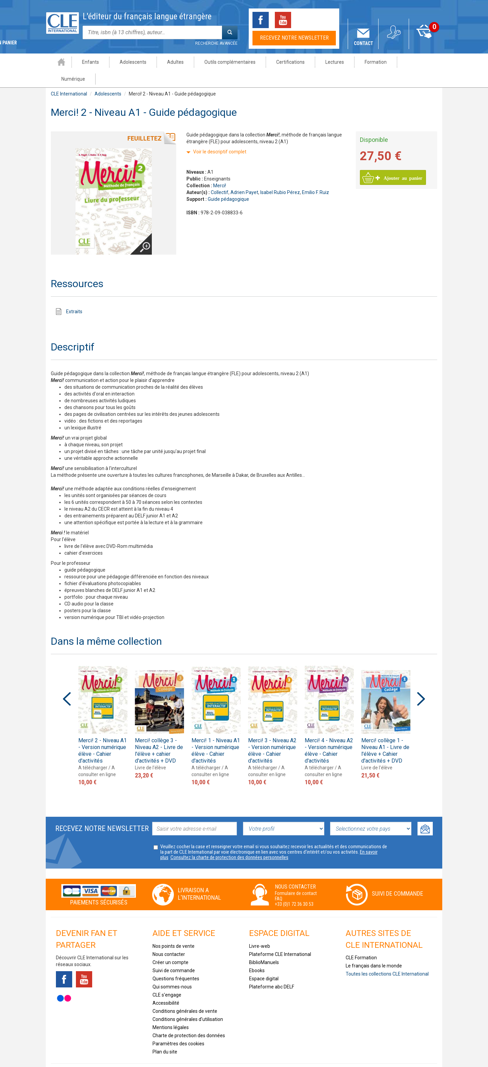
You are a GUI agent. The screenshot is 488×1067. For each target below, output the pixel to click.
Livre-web (259, 929)
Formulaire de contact (296, 876)
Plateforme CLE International (280, 937)
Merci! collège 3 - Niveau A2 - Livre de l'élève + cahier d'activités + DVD (159, 733)
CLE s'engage (166, 978)
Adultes (170, 62)
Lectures (329, 62)
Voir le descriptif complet (219, 134)
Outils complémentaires (224, 62)
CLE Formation (361, 940)
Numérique (414, 62)
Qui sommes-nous (172, 970)
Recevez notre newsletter (294, 38)
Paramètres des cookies (178, 1026)
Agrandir (139, 219)
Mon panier (424, 43)
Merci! (219, 168)
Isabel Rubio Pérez (280, 175)
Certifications (285, 62)
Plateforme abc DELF (271, 970)
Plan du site (164, 1035)
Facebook (260, 20)
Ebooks (257, 953)
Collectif (219, 175)
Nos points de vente (173, 929)
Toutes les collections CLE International (387, 957)
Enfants (85, 62)
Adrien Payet (244, 175)
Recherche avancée (216, 43)
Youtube (283, 20)
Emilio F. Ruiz (315, 175)
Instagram (328, 20)
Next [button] (421, 682)
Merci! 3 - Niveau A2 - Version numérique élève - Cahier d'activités (272, 733)
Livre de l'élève (150, 750)
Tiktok (305, 20)
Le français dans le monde (374, 949)
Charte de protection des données (188, 1018)
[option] (103, 708)
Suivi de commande (397, 876)
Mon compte (394, 43)
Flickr (64, 981)
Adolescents (127, 62)
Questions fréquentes (175, 961)
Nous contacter (168, 937)
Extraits (74, 294)
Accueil (56, 62)
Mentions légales (170, 1010)
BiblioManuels (264, 945)
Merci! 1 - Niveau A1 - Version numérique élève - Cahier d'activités (215, 733)
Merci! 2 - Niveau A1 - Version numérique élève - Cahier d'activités (102, 733)
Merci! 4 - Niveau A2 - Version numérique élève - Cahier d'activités (329, 733)
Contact (363, 43)
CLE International (69, 77)
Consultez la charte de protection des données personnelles (229, 840)
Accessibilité (165, 986)
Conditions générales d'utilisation (187, 1002)
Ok (425, 811)
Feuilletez (144, 121)
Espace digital (264, 961)
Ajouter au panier (399, 160)
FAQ (278, 881)
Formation (370, 62)
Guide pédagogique (228, 182)
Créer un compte (170, 945)
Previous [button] (67, 682)
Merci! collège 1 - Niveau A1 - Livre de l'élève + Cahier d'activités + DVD (385, 733)
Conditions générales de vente (184, 994)
